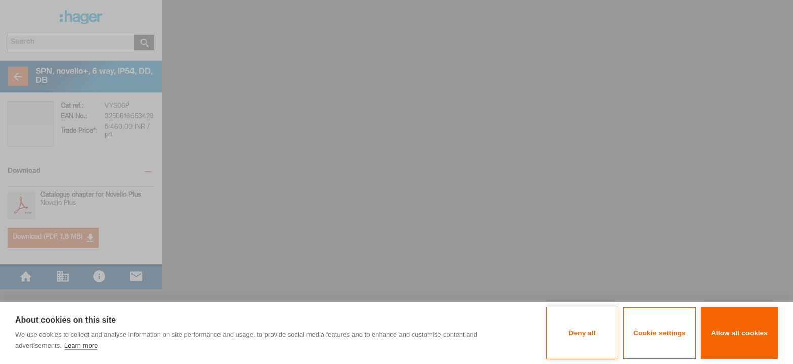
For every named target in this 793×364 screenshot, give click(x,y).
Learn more (81, 345)
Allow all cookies (739, 333)
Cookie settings (659, 333)
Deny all (582, 333)
